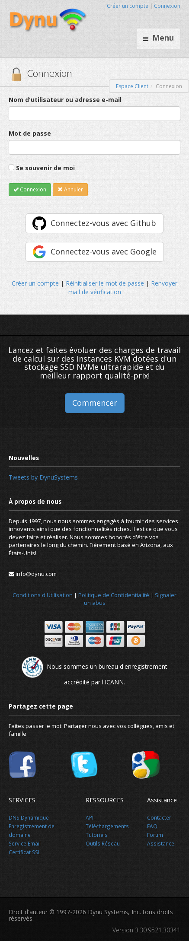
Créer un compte (127, 6)
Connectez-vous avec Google (104, 251)
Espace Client (132, 86)
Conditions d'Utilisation (43, 595)
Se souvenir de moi (45, 168)
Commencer (94, 402)
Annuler (70, 189)
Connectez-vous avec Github (103, 223)
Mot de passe (30, 133)
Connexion (167, 6)
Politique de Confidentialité (113, 595)
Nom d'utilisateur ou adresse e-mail (65, 99)
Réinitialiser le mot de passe (105, 283)
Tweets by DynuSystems (43, 477)
